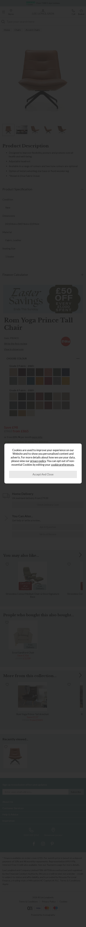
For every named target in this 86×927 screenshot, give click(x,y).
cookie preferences (62, 464)
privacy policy (38, 461)
